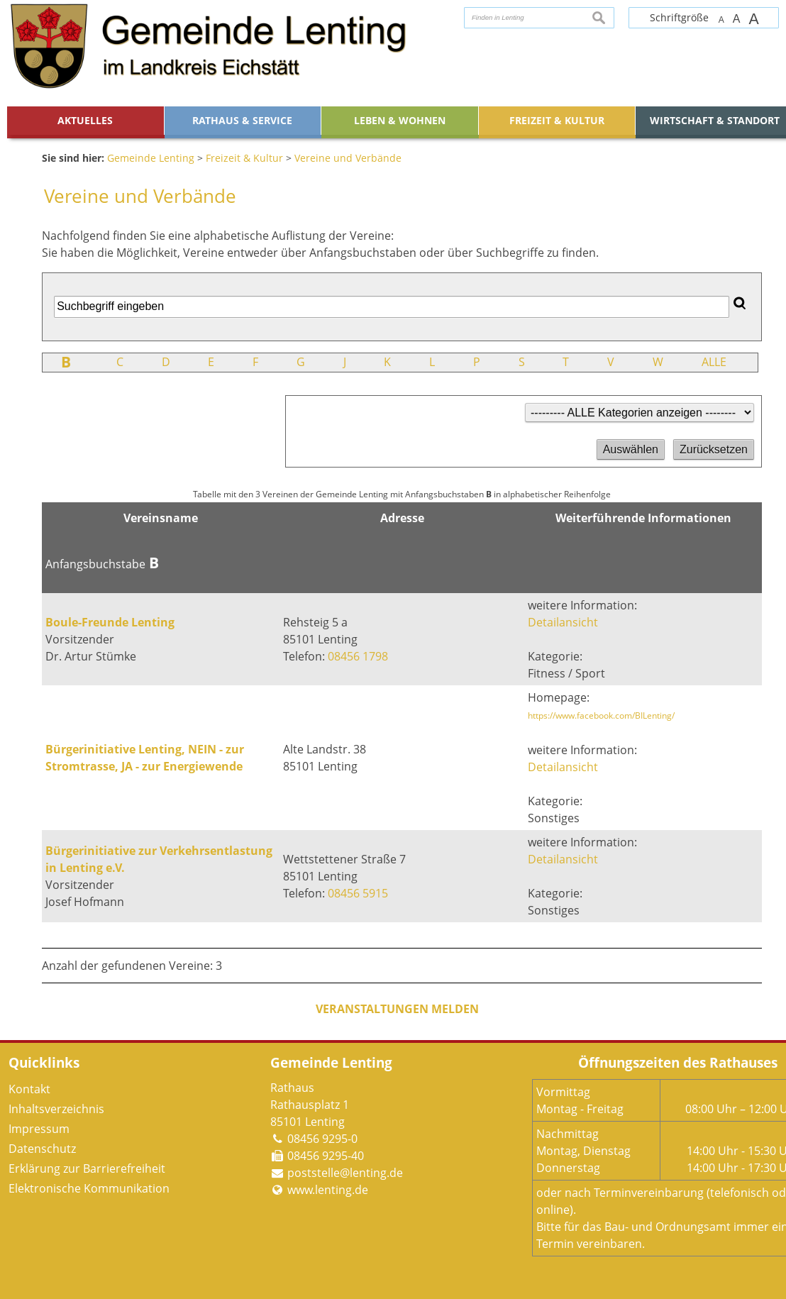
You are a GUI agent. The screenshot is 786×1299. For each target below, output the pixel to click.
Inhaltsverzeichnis (56, 1109)
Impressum (39, 1129)
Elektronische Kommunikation (89, 1188)
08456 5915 (358, 893)
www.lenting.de (327, 1190)
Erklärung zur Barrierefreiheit (87, 1168)
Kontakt (29, 1089)
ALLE (714, 362)
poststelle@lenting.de (345, 1173)
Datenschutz (42, 1148)
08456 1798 (358, 656)
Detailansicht (563, 622)
